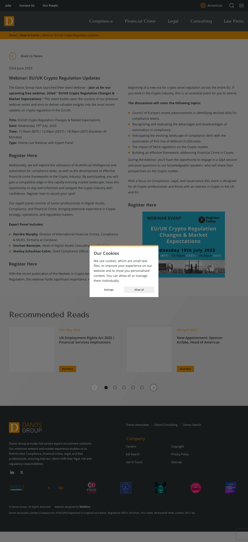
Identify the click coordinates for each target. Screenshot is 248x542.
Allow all (139, 289)
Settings (109, 289)
